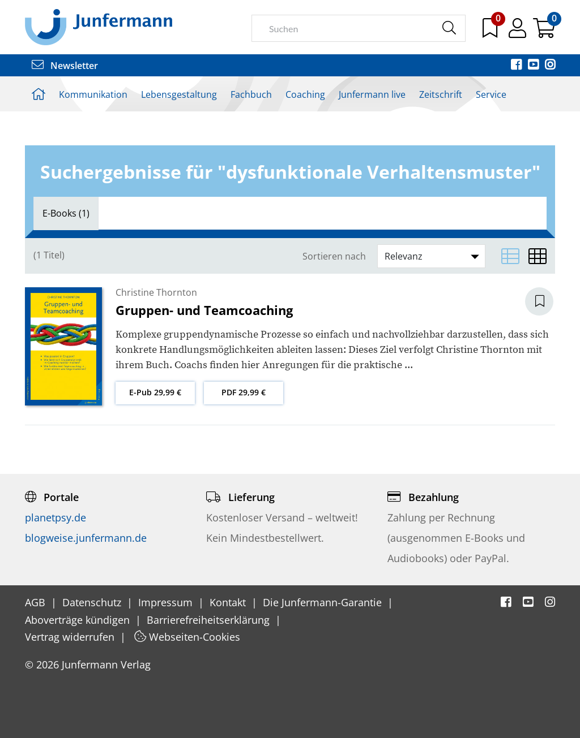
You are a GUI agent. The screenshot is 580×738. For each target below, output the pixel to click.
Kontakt (229, 602)
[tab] (66, 213)
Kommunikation (93, 94)
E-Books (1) (65, 213)
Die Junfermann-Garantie (324, 602)
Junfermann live (372, 94)
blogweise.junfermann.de (86, 538)
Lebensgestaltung (179, 94)
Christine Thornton (156, 292)
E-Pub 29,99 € (155, 392)
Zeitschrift (440, 94)
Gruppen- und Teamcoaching (204, 309)
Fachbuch (251, 94)
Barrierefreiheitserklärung (209, 620)
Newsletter (65, 65)
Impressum (166, 602)
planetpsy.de (55, 517)
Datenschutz (93, 602)
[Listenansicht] (510, 256)
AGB (36, 602)
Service (491, 94)
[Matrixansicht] (537, 256)
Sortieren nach (334, 256)
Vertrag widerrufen (71, 637)
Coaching (305, 94)
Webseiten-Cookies (187, 637)
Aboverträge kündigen (79, 620)
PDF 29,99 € (243, 392)
